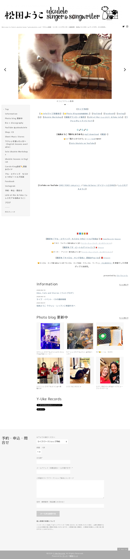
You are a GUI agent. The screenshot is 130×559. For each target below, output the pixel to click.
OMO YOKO (70, 185)
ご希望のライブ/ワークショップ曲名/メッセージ (55, 478)
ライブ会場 (91, 139)
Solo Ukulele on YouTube (82, 143)
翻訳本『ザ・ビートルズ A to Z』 (79, 247)
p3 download (92, 134)
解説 (103, 134)
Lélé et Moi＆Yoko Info (105, 117)
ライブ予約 (82, 109)
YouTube (97, 113)
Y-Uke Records (59, 553)
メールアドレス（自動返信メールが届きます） (55, 468)
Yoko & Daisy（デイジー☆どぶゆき (99, 185)
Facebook (109, 113)
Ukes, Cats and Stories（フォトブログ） (56, 293)
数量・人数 (41, 447)
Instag (121, 113)
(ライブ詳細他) (53, 113)
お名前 (40, 458)
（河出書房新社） (106, 263)
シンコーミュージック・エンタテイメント (96, 243)
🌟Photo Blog (76, 113)
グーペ (64, 556)
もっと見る (123, 285)
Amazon (118, 239)
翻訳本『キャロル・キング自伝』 (71, 258)
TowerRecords (108, 239)
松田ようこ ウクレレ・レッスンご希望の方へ (56, 306)
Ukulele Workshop (53, 117)
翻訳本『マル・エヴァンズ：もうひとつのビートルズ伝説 (72, 239)
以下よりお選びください (46, 437)
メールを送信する (48, 513)
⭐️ (42, 113)
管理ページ (73, 556)
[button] (5, 69)
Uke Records (122, 275)
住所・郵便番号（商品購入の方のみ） (51, 502)
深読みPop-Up (92, 258)
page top (122, 549)
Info (45, 113)
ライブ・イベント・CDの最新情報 (51, 299)
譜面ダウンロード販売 (75, 117)
